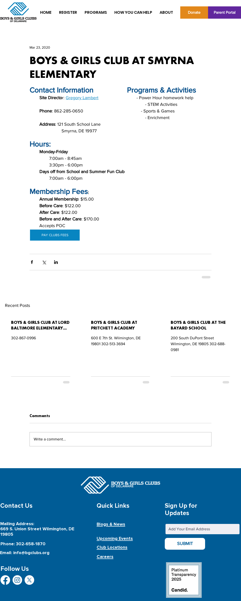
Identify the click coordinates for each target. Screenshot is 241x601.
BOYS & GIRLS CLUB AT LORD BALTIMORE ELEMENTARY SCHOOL (40, 325)
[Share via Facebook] (32, 262)
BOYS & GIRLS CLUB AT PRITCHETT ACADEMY (114, 325)
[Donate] (194, 12)
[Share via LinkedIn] (56, 262)
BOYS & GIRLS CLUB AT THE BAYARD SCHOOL (198, 325)
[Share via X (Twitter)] (44, 262)
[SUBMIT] (185, 544)
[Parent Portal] (224, 12)
